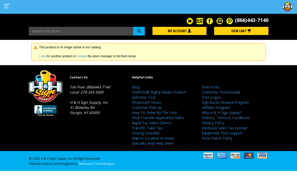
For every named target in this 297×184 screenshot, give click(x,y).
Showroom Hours (146, 102)
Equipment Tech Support (222, 133)
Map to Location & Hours (153, 138)
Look (42, 56)
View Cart (241, 30)
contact (82, 56)
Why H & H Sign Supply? (221, 112)
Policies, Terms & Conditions (226, 117)
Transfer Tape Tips (147, 127)
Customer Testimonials (221, 92)
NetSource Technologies (97, 164)
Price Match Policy (217, 138)
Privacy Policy (213, 122)
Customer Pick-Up (147, 107)
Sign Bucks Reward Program (225, 102)
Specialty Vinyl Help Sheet (153, 143)
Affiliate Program (216, 107)
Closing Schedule (146, 133)
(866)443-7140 (251, 20)
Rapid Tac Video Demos (152, 122)
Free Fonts (211, 87)
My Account (179, 30)
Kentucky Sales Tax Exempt (224, 127)
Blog (135, 87)
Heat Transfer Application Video (158, 117)
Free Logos (211, 97)
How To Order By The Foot (154, 112)
